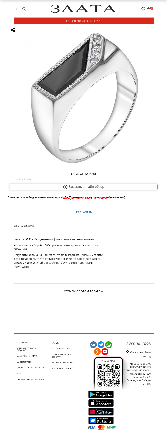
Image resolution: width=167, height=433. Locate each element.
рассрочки (51, 262)
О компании (23, 342)
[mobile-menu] (17, 9)
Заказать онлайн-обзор (83, 186)
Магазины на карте (27, 356)
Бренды (55, 342)
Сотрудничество (61, 348)
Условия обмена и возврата (62, 355)
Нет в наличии (83, 212)
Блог (19, 373)
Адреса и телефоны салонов (27, 349)
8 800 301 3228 (138, 343)
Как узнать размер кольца (30, 367)
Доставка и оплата (61, 368)
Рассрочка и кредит (62, 362)
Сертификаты (24, 361)
